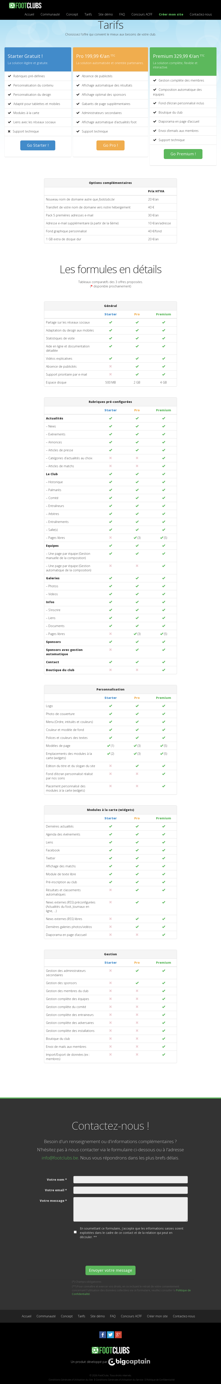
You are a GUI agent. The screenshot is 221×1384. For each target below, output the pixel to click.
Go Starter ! (38, 145)
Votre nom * (57, 1179)
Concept (72, 14)
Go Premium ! (183, 153)
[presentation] (106, 1250)
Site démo (105, 14)
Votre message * (53, 1201)
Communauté (50, 14)
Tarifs (88, 14)
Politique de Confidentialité (160, 1379)
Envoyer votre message (110, 1270)
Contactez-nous (201, 14)
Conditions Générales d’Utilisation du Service (119, 1379)
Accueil (29, 14)
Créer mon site (171, 14)
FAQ (122, 14)
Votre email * (56, 1190)
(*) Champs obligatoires (86, 1282)
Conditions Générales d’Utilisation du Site (71, 1379)
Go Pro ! (110, 145)
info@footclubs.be (60, 1158)
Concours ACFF (141, 14)
